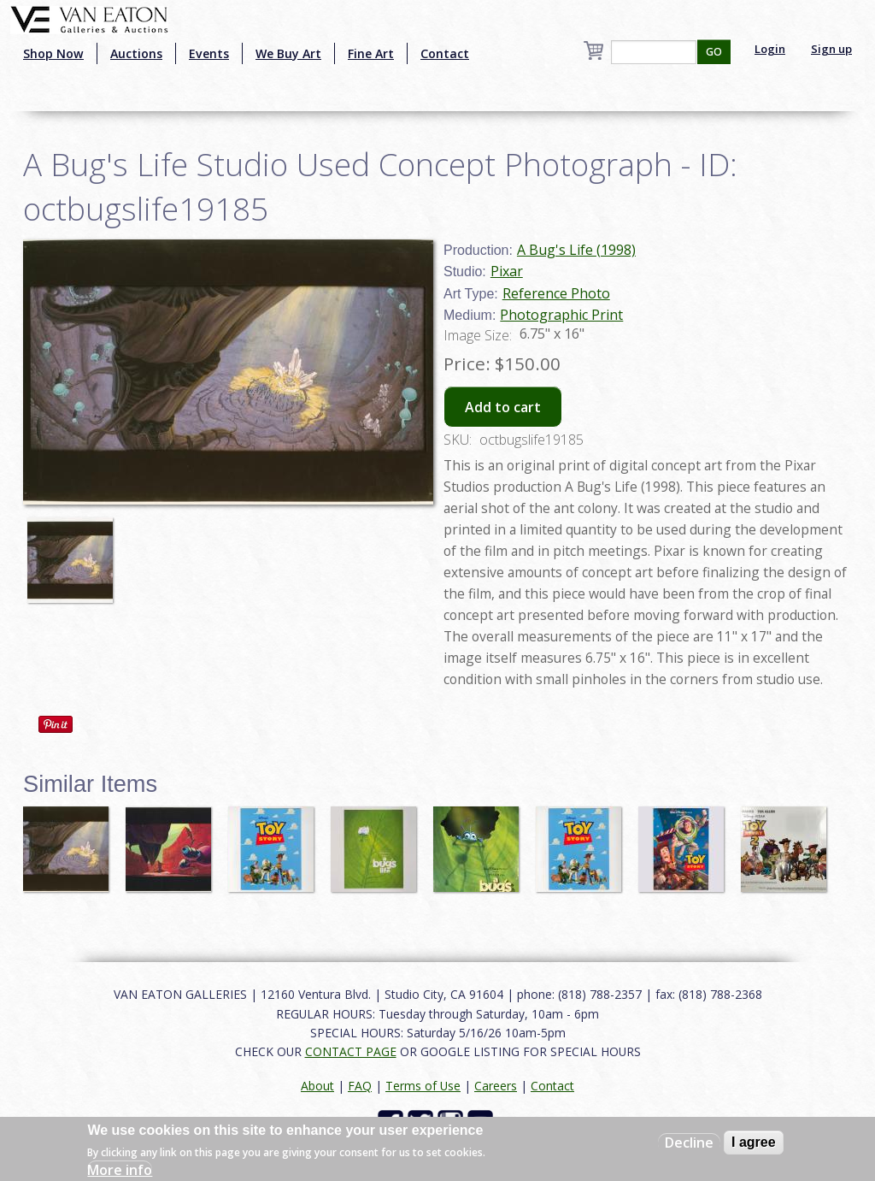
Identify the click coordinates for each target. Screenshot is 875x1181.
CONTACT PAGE (350, 1051)
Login (770, 48)
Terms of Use (423, 1086)
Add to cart (503, 407)
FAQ (360, 1086)
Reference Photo (556, 293)
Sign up (831, 48)
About (317, 1086)
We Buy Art (288, 53)
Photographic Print (561, 314)
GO (714, 51)
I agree (753, 1142)
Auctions (136, 53)
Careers (495, 1086)
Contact (444, 53)
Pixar (506, 271)
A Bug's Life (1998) (576, 249)
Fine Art (371, 53)
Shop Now (53, 53)
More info (119, 1169)
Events (209, 53)
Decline (689, 1142)
